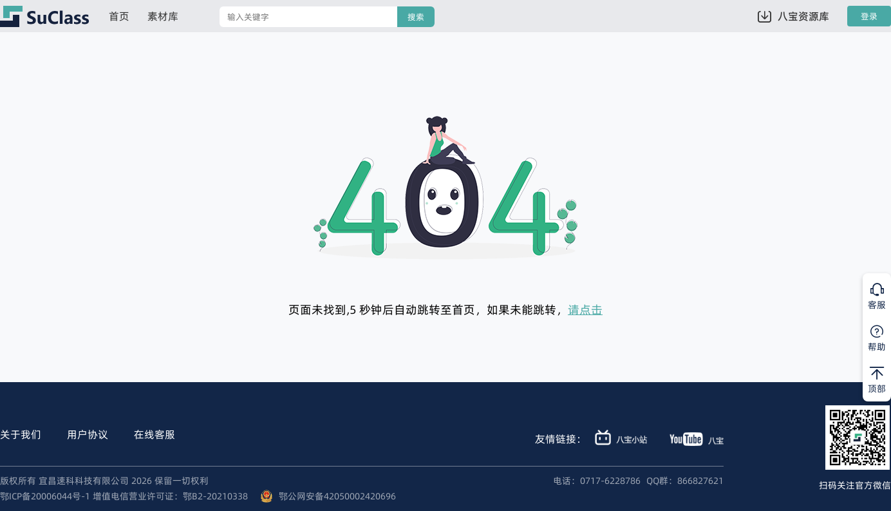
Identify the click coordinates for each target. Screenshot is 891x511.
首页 (119, 16)
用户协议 (87, 434)
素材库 (162, 16)
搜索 (416, 17)
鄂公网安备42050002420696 (337, 496)
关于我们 (20, 434)
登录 (869, 16)
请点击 (585, 310)
